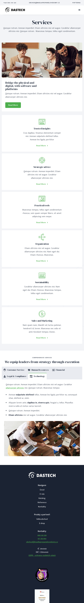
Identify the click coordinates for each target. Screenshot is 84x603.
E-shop (42, 523)
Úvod (42, 489)
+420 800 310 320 (10, 3)
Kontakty (42, 506)
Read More (13, 105)
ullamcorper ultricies (15, 388)
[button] (79, 10)
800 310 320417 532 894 (42, 537)
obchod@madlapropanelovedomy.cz (44, 3)
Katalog (42, 498)
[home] (15, 10)
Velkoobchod (42, 519)
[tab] (14, 370)
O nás (42, 494)
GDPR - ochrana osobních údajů (42, 555)
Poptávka (76, 3)
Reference (42, 502)
